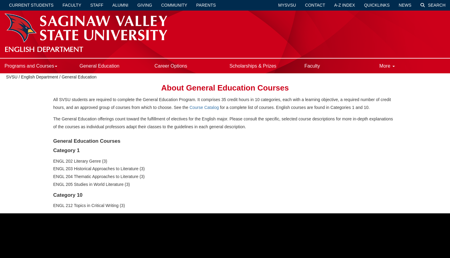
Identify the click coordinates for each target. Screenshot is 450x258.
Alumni (120, 5)
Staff (96, 5)
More (387, 65)
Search (432, 5)
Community (174, 5)
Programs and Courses (31, 65)
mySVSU (287, 5)
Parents (206, 5)
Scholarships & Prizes (252, 65)
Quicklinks (377, 5)
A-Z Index (344, 5)
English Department (39, 77)
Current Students (31, 5)
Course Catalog (204, 107)
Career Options (170, 65)
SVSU (11, 77)
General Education (100, 65)
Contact (315, 5)
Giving (144, 5)
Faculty (72, 5)
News (405, 5)
